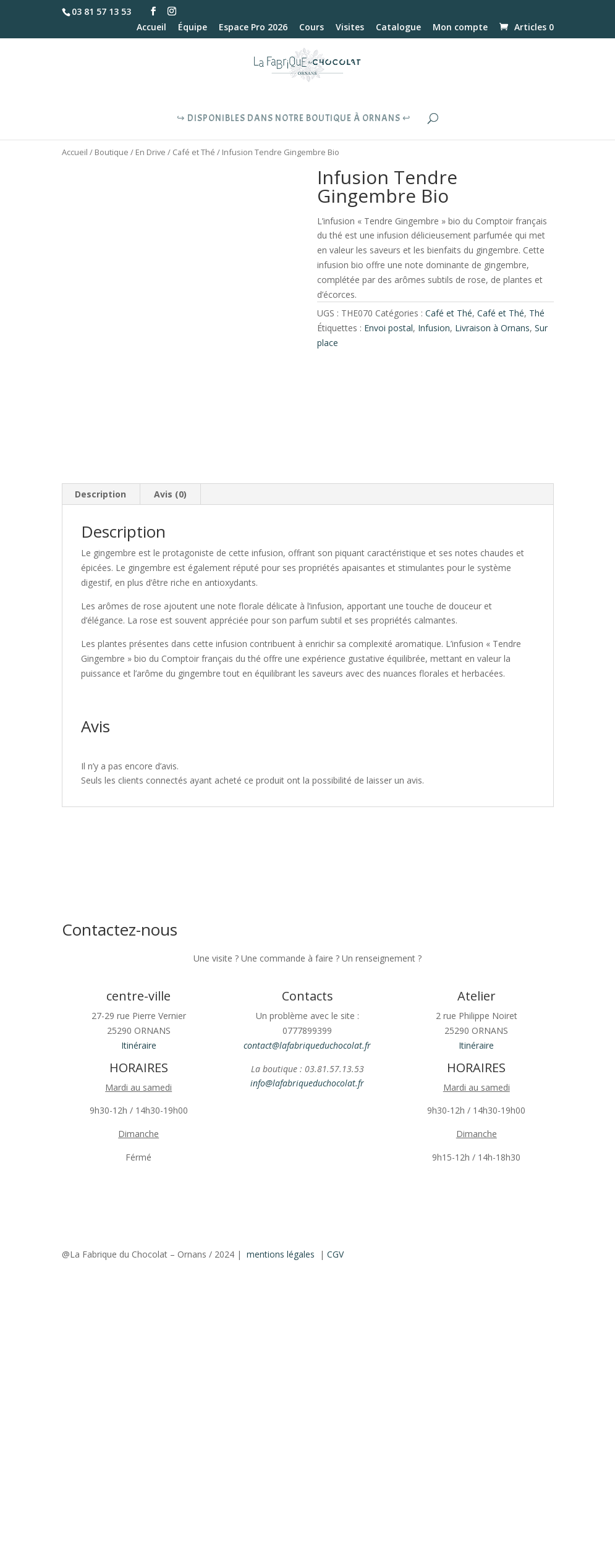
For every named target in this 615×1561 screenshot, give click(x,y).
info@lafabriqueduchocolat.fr (307, 1083)
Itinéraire (138, 1045)
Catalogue (398, 28)
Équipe (192, 28)
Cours (311, 28)
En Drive (150, 152)
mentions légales (281, 1254)
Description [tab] (100, 494)
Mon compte (460, 28)
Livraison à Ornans (492, 328)
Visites (350, 28)
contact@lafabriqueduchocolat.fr (307, 1045)
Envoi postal (388, 328)
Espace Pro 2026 (253, 28)
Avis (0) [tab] (170, 494)
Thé (537, 313)
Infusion (434, 328)
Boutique (112, 152)
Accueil (151, 28)
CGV (335, 1254)
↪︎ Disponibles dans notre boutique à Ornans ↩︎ (294, 119)
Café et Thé (193, 152)
